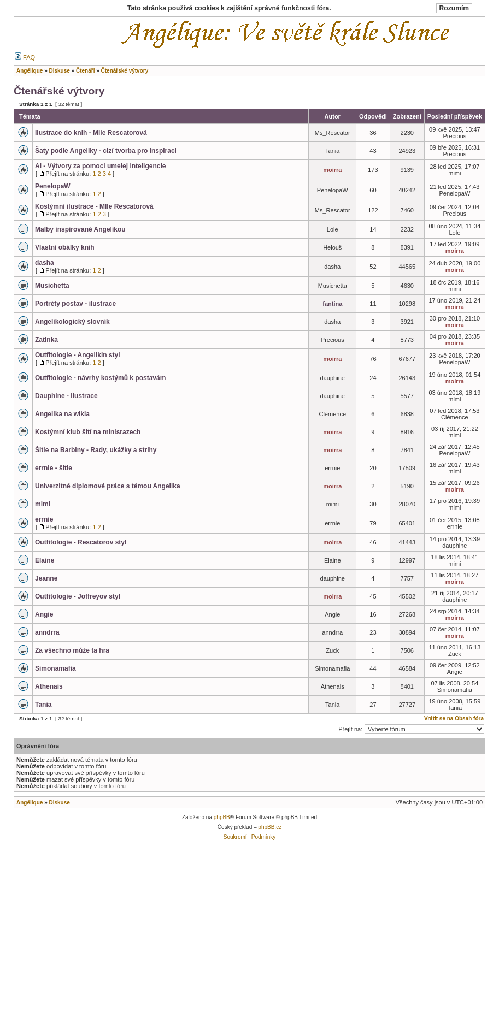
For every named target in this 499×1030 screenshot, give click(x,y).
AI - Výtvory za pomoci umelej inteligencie (100, 166)
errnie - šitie (53, 468)
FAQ (25, 57)
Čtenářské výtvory (59, 91)
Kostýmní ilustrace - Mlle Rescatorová (94, 206)
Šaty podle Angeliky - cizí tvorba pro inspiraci (106, 151)
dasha (44, 263)
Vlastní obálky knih (65, 247)
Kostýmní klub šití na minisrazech (87, 432)
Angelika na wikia (62, 414)
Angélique (29, 803)
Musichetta (52, 285)
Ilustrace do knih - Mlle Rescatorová (91, 133)
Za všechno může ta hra (72, 650)
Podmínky (263, 837)
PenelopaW (53, 186)
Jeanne (46, 578)
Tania (43, 704)
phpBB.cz (269, 827)
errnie (44, 519)
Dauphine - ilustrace (66, 396)
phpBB (222, 817)
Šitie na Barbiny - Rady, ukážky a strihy (96, 450)
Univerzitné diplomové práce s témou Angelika (107, 486)
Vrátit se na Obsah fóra (454, 718)
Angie (44, 614)
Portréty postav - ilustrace (75, 303)
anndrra (47, 632)
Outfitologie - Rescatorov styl (80, 542)
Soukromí (235, 837)
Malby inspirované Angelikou (80, 229)
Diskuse (59, 803)
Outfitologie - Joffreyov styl (77, 596)
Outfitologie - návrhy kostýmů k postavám (100, 378)
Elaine (44, 560)
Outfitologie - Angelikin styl (77, 355)
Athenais (49, 686)
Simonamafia (55, 668)
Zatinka (46, 340)
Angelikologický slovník (72, 321)
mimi (42, 504)
